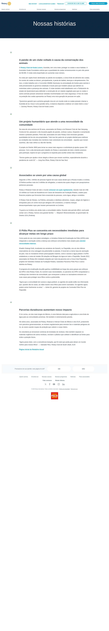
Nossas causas (44, 8)
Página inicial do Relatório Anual (31, 345)
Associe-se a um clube (75, 3)
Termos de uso (74, 384)
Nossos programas (62, 8)
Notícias (79, 8)
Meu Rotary (33, 4)
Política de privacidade (64, 384)
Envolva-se (26, 8)
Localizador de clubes (47, 4)
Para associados (98, 8)
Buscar (61, 4)
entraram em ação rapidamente (60, 187)
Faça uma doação (98, 3)
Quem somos (9, 8)
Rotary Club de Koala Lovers (32, 67)
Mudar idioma (60, 376)
